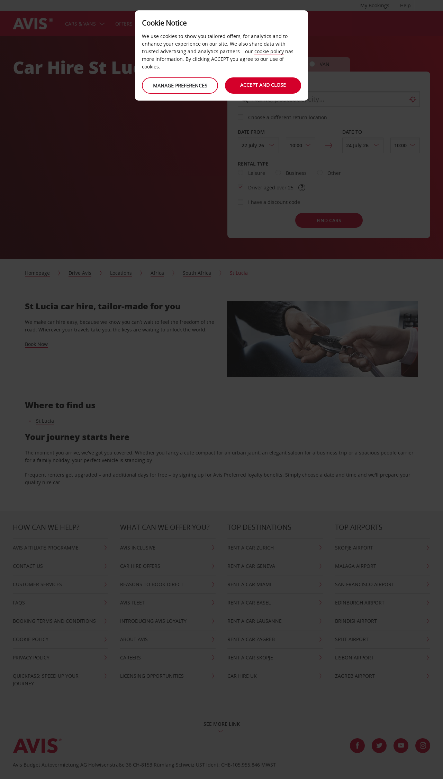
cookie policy (269, 51)
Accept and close (263, 85)
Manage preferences (180, 85)
